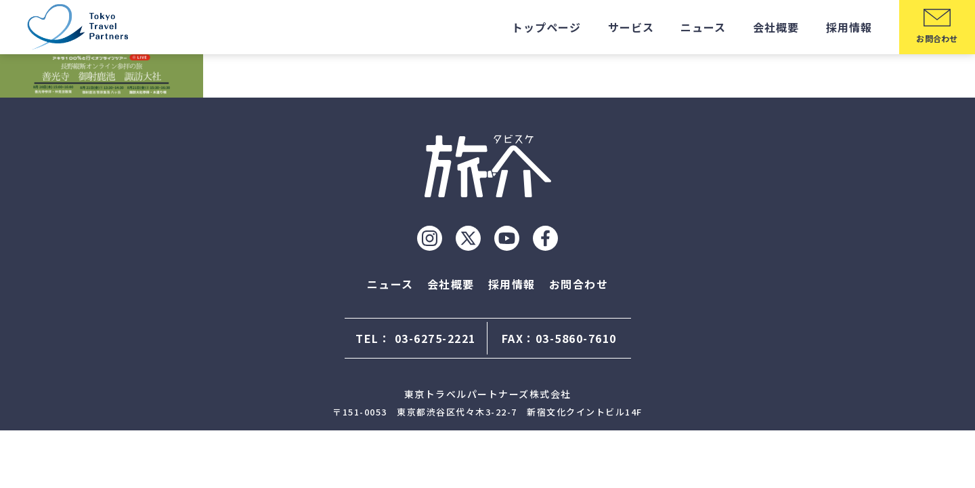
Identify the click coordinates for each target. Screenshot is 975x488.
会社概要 (776, 27)
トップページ (546, 27)
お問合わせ (579, 284)
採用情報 (849, 27)
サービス (631, 27)
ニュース (703, 27)
